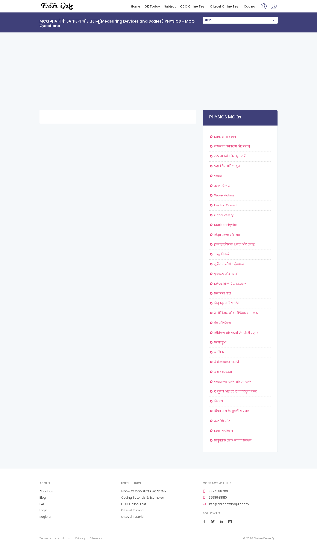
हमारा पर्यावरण (221, 431)
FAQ (42, 504)
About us (46, 491)
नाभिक (216, 352)
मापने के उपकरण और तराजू (229, 146)
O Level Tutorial (132, 510)
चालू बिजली (219, 254)
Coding (249, 7)
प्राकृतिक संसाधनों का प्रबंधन (230, 440)
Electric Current (223, 205)
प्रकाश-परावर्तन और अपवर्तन (230, 382)
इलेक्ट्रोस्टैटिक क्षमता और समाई (232, 244)
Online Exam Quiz (56, 6)
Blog (42, 498)
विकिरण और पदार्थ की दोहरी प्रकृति (234, 333)
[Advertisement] (158, 65)
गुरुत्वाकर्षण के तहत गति (227, 156)
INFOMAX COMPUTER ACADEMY (144, 491)
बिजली (216, 401)
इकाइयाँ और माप (222, 137)
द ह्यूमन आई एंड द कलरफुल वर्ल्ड (233, 391)
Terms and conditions (54, 538)
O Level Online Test (225, 7)
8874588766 (215, 491)
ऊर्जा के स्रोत (220, 421)
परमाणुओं (217, 342)
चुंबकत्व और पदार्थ (223, 274)
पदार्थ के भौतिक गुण (224, 166)
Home (135, 7)
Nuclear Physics (223, 225)
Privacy (80, 538)
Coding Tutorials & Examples (142, 498)
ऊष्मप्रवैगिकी (220, 186)
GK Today (152, 7)
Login (43, 510)
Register (45, 517)
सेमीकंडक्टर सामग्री (224, 362)
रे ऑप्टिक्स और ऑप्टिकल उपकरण (234, 313)
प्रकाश (216, 176)
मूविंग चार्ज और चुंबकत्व (226, 264)
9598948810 (215, 498)
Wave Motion (221, 195)
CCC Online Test (193, 7)
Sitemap (96, 538)
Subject (170, 7)
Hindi (208, 20)
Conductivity (221, 215)
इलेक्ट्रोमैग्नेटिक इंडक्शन (228, 284)
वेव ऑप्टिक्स (220, 323)
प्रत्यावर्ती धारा (220, 293)
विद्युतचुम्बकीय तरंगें (224, 303)
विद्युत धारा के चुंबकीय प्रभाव (229, 411)
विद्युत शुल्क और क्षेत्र (224, 235)
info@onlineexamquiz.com (226, 504)
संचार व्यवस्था (220, 372)
